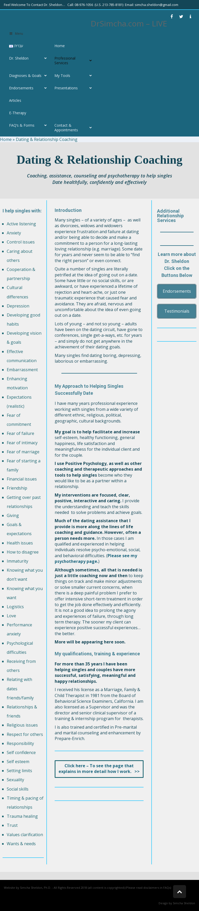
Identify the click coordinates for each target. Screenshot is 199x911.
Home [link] (6, 139)
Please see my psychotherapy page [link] (96, 558)
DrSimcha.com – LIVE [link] (129, 23)
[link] (171, 16)
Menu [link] (16, 33)
